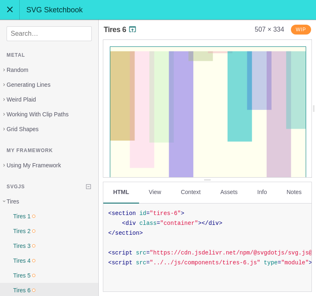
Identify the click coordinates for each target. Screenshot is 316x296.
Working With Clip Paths (38, 114)
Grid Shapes (23, 129)
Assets (229, 192)
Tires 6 (120, 29)
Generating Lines (29, 84)
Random (17, 70)
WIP (301, 29)
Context (190, 192)
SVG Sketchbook (54, 10)
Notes (294, 192)
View (155, 192)
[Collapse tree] (88, 186)
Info (262, 192)
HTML (121, 192)
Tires (13, 201)
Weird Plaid (21, 99)
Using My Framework (34, 165)
